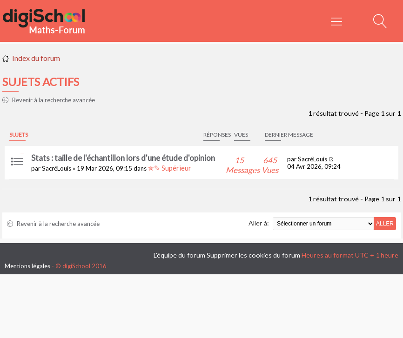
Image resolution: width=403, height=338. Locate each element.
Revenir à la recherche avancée (48, 100)
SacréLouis (56, 168)
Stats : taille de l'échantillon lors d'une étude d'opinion (123, 158)
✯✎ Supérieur (169, 168)
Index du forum (36, 57)
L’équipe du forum (179, 255)
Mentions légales (27, 266)
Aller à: (259, 223)
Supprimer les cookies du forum (253, 255)
